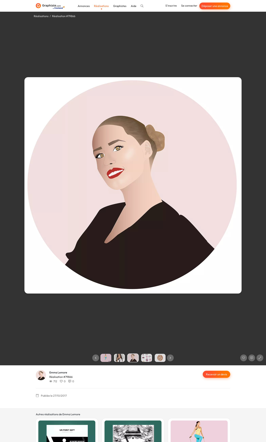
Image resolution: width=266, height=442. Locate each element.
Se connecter (189, 5)
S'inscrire (171, 5)
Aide (133, 6)
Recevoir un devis (216, 374)
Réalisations (101, 6)
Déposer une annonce (215, 6)
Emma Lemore (58, 372)
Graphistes (119, 6)
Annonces (84, 6)
